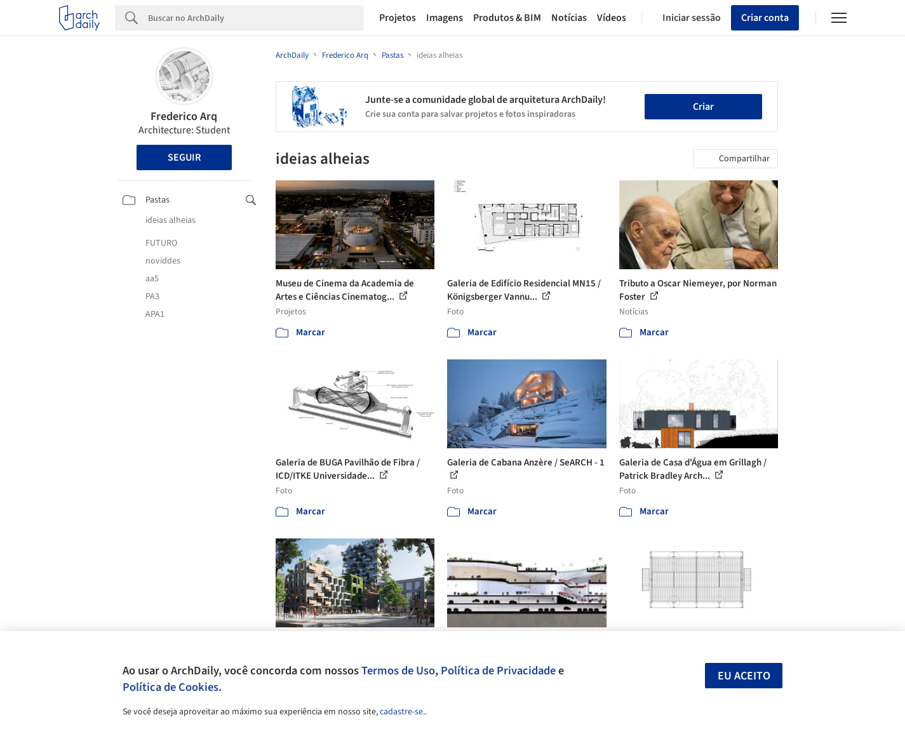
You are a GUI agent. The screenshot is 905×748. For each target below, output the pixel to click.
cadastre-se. (402, 711)
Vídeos (611, 18)
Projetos (397, 18)
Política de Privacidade (498, 670)
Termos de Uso (398, 670)
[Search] (256, 17)
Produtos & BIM (507, 18)
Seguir (184, 157)
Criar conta (765, 18)
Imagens (444, 18)
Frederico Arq (184, 116)
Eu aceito (744, 676)
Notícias (569, 18)
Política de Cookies (170, 687)
